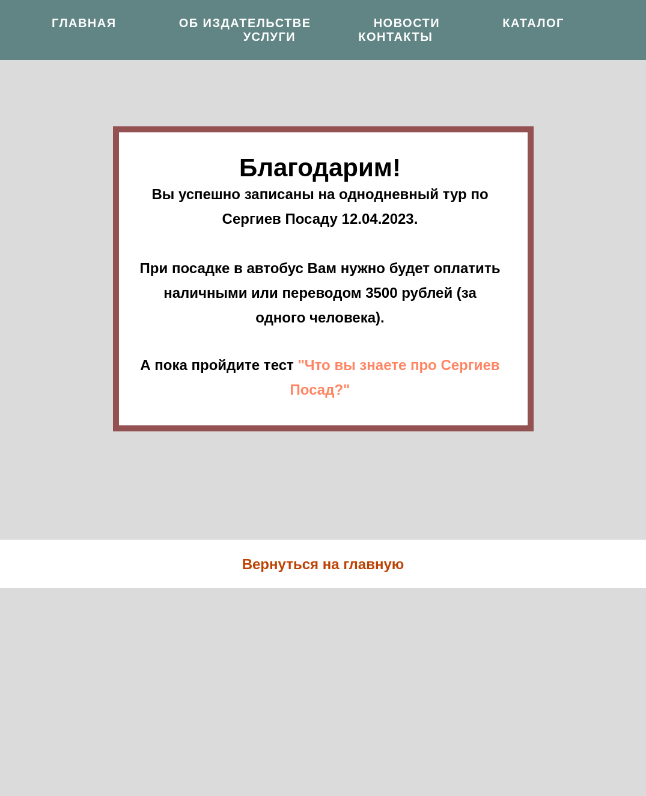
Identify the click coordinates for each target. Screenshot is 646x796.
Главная (84, 22)
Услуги (269, 36)
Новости (407, 22)
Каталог (533, 22)
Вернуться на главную (323, 564)
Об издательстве (245, 22)
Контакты (395, 36)
